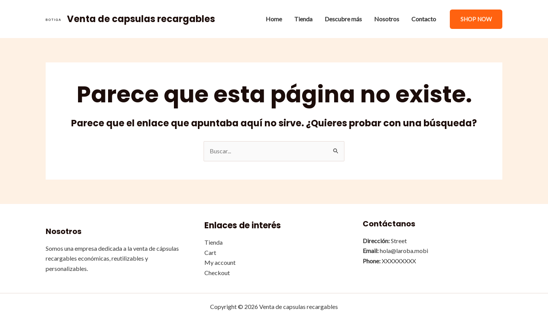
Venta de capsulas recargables (141, 19)
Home (274, 18)
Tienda (303, 18)
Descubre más (343, 18)
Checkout (217, 272)
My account (220, 262)
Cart (210, 252)
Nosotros (386, 18)
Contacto (423, 18)
